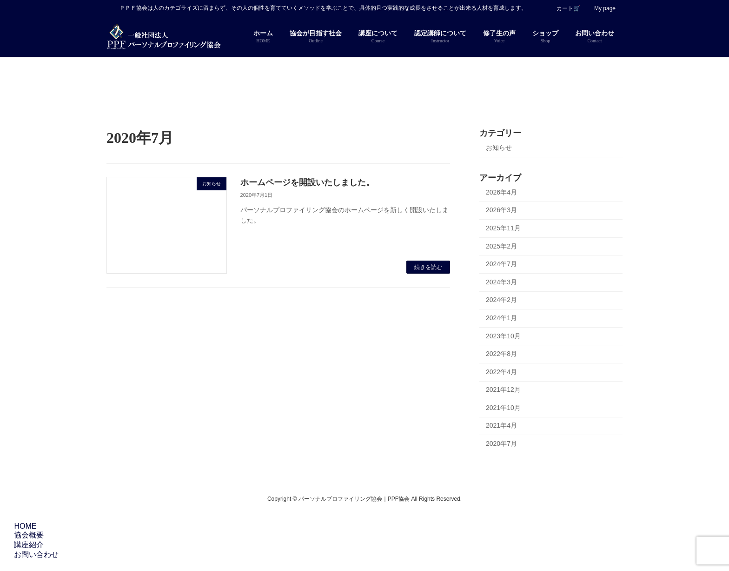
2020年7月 (501, 443)
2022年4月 (501, 372)
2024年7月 (501, 264)
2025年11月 (503, 228)
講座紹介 (27, 545)
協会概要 (27, 535)
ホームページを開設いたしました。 (307, 182)
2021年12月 (503, 389)
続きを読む (428, 267)
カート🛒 (568, 8)
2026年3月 (501, 210)
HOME (23, 526)
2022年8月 (501, 353)
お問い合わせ (35, 554)
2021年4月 (501, 425)
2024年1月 (501, 318)
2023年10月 (503, 335)
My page (605, 8)
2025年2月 (501, 245)
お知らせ (499, 147)
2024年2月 (501, 299)
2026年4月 (501, 192)
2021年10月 (503, 407)
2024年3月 (501, 282)
